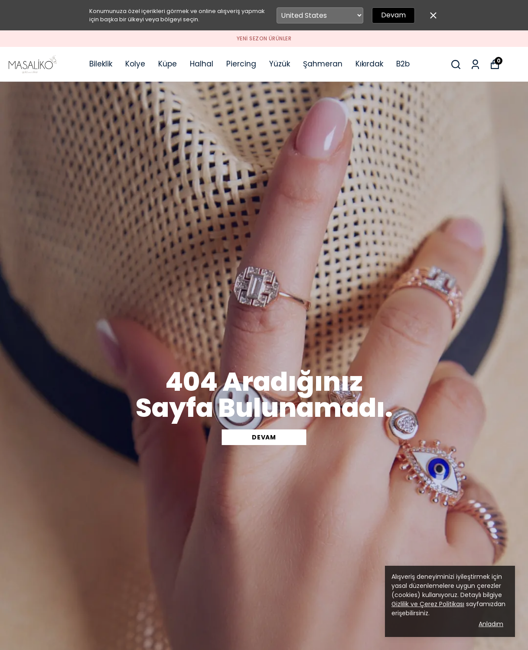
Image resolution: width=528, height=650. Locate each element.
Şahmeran (322, 64)
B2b (403, 64)
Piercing (241, 64)
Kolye (135, 64)
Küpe (167, 64)
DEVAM (264, 437)
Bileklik (100, 64)
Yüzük (279, 64)
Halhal (201, 64)
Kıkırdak (369, 64)
